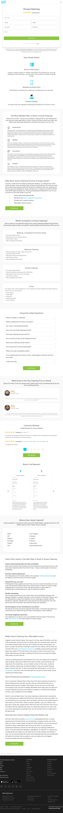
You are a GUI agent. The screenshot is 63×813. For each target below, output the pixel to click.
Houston (33, 536)
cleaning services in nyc (7, 799)
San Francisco (29, 771)
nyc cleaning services (52, 799)
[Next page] (42, 449)
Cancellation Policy (36, 808)
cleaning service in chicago (8, 798)
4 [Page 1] (34, 449)
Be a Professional (4, 775)
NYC (9, 534)
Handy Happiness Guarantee (32, 198)
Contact (2, 806)
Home (3, 753)
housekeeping (9, 670)
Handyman (49, 763)
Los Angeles (34, 534)
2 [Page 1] (28, 449)
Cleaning (49, 761)
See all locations (30, 777)
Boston (10, 538)
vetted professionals (46, 576)
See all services (50, 775)
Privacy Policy (30, 49)
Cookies (24, 808)
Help (1, 769)
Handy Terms (23, 49)
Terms (28, 808)
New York (28, 769)
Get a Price (31, 38)
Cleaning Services (37, 677)
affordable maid (51, 801)
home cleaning (30, 798)
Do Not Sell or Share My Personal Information (10, 808)
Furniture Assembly (51, 773)
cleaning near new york (7, 796)
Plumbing (49, 765)
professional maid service (27, 649)
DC (9, 545)
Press (1, 763)
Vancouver (33, 543)
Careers (2, 765)
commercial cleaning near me (34, 796)
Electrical (49, 767)
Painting (49, 771)
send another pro (14, 618)
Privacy (6, 806)
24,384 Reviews (36, 12)
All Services (10, 753)
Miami (10, 543)
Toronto (32, 541)
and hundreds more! (35, 545)
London (32, 538)
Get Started (14, 208)
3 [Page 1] (31, 449)
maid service (29, 719)
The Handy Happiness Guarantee (7, 759)
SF (9, 536)
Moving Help (50, 769)
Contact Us (2, 771)
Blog (1, 767)
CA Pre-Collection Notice (16, 806)
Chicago (10, 541)
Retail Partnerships (4, 777)
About (1, 761)
